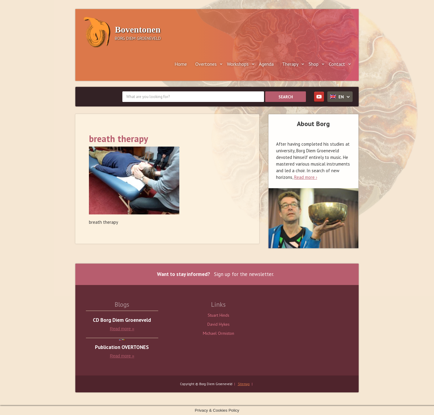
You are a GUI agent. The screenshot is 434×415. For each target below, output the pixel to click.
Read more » (122, 328)
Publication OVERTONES (122, 347)
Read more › (305, 177)
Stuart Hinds (218, 315)
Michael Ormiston (218, 333)
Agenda (266, 64)
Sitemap (244, 384)
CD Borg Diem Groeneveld (122, 320)
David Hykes (218, 324)
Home (181, 64)
